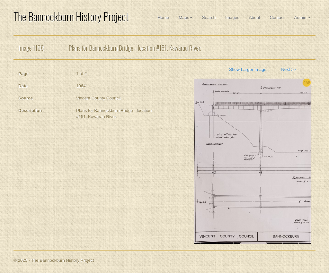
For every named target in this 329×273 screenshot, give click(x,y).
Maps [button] (185, 17)
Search (209, 17)
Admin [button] (302, 17)
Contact (277, 17)
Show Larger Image (247, 69)
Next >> (288, 69)
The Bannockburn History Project (71, 16)
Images (232, 17)
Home (163, 17)
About (254, 17)
